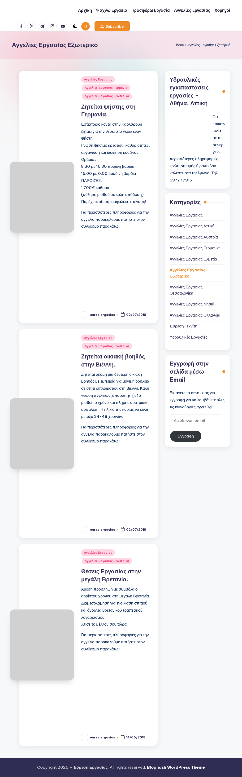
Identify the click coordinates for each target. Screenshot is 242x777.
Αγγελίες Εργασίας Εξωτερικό (107, 96)
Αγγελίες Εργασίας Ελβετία (193, 259)
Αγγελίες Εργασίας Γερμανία (106, 87)
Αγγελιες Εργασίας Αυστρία (194, 237)
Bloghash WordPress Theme (176, 767)
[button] (112, 26)
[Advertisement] (117, 267)
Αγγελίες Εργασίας (98, 79)
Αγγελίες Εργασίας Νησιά (192, 304)
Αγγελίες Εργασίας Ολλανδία (195, 315)
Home (179, 45)
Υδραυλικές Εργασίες (188, 337)
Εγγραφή (186, 436)
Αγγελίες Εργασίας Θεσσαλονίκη (186, 290)
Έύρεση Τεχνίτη (183, 326)
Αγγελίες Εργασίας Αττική (192, 226)
